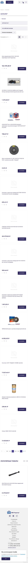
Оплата (14, 535)
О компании (14, 519)
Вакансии (14, 526)
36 (10, 36)
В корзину (22, 68)
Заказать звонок (12, 547)
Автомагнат (14, 540)
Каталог (14, 537)
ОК (6, 558)
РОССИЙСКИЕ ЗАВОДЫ (7, 28)
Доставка (14, 533)
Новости (14, 521)
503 (15, 451)
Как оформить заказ (14, 531)
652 (23, 451)
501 (10, 451)
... (4, 451)
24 (9, 36)
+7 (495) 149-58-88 (14, 544)
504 (18, 451)
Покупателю (14, 530)
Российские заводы (14, 539)
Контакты (14, 528)
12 (7, 36)
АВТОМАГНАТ (5, 23)
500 (7, 451)
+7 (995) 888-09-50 (14, 546)
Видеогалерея (14, 523)
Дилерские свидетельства (14, 524)
